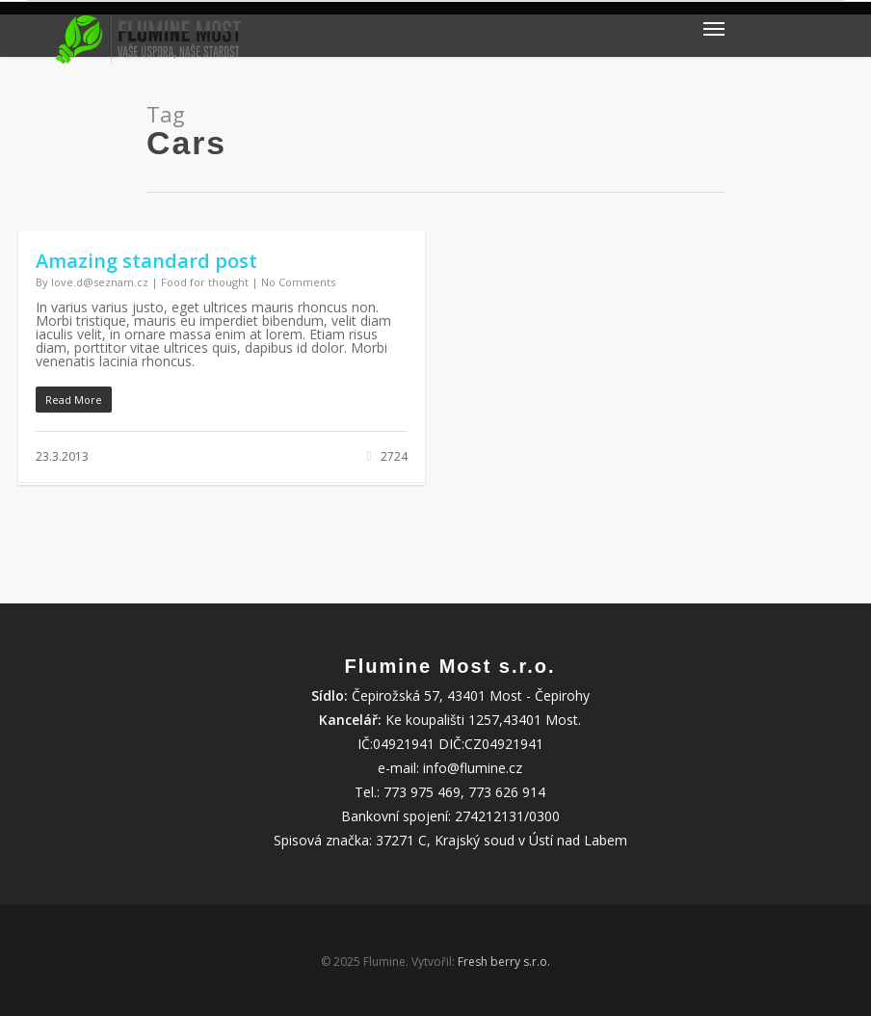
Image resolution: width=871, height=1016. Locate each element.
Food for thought (205, 282)
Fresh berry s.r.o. (504, 961)
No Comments (298, 282)
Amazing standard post (146, 261)
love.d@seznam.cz (99, 282)
